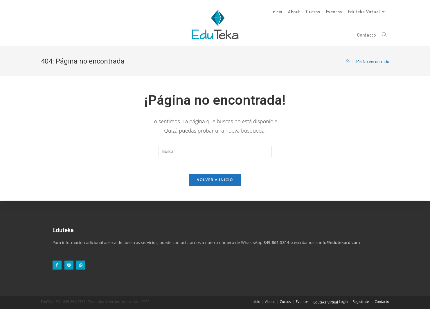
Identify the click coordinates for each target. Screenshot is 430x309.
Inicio (256, 301)
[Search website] (384, 34)
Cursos (285, 301)
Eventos (302, 301)
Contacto (382, 301)
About (270, 301)
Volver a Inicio (215, 180)
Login (343, 301)
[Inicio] (348, 61)
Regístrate (360, 301)
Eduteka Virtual (325, 302)
